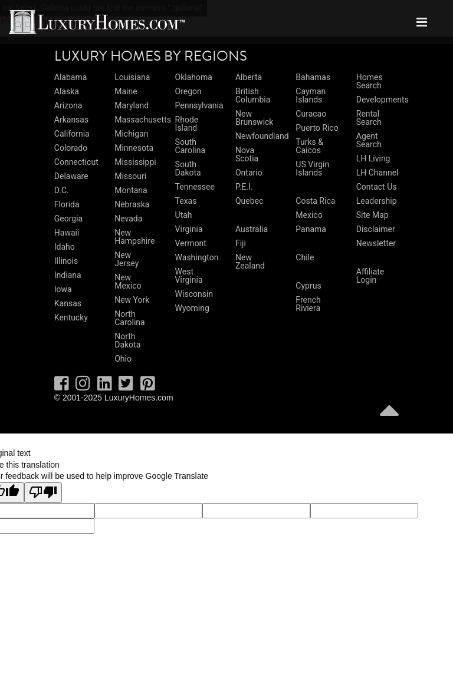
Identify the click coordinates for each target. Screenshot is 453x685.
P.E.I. (243, 186)
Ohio (123, 358)
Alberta (248, 77)
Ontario (248, 172)
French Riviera (308, 304)
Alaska (66, 91)
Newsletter (376, 243)
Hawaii (67, 232)
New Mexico (127, 281)
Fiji (240, 243)
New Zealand (250, 261)
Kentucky (71, 317)
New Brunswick (254, 118)
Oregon (188, 91)
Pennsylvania (199, 105)
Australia (251, 229)
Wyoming (192, 308)
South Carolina (190, 146)
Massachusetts (142, 119)
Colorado (70, 148)
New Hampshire (134, 237)
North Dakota (127, 340)
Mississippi (135, 162)
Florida (67, 204)
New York (131, 300)
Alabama (70, 77)
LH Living (373, 158)
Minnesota (133, 148)
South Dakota (188, 168)
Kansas (67, 303)
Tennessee (195, 186)
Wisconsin (194, 294)
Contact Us (376, 186)
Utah (183, 215)
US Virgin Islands (312, 168)
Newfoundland (262, 136)
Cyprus (308, 285)
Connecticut (76, 162)
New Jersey (126, 259)
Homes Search (369, 81)
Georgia (68, 218)
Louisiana (132, 77)
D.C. (61, 190)
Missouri (130, 176)
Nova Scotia (246, 154)
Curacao (311, 113)
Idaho (64, 247)
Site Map (372, 215)
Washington (197, 257)
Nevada (128, 218)
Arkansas (71, 119)
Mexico (309, 215)
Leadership (376, 201)
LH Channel (377, 172)
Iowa (63, 289)
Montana (130, 190)
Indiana (67, 275)
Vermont (190, 243)
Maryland (131, 105)
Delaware (71, 176)
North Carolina (129, 318)
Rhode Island (187, 124)
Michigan (131, 133)
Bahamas (313, 77)
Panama (311, 229)
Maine (125, 91)
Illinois (66, 261)
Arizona (68, 105)
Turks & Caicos (309, 146)
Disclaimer (375, 229)
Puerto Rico (317, 128)
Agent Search (369, 140)
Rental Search (369, 118)
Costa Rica (315, 201)
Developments (382, 99)
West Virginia (189, 275)
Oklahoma (193, 77)
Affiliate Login (370, 275)
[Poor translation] (43, 493)
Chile (305, 257)
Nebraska (131, 204)
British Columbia (252, 95)
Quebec (249, 201)
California (72, 133)
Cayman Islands (311, 95)
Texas (186, 201)
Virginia (189, 229)
